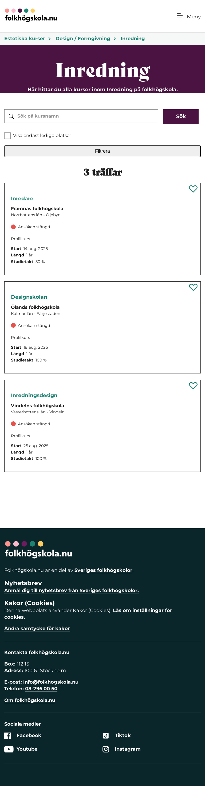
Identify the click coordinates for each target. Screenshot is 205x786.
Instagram (121, 749)
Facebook (22, 735)
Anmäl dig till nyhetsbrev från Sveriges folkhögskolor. (71, 590)
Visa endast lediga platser (42, 135)
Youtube (20, 749)
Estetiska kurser (27, 38)
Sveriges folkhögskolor (103, 570)
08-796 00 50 (41, 689)
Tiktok (116, 735)
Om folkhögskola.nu (29, 700)
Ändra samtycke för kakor (37, 628)
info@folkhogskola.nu (50, 682)
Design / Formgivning (86, 38)
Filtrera (102, 151)
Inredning (133, 38)
